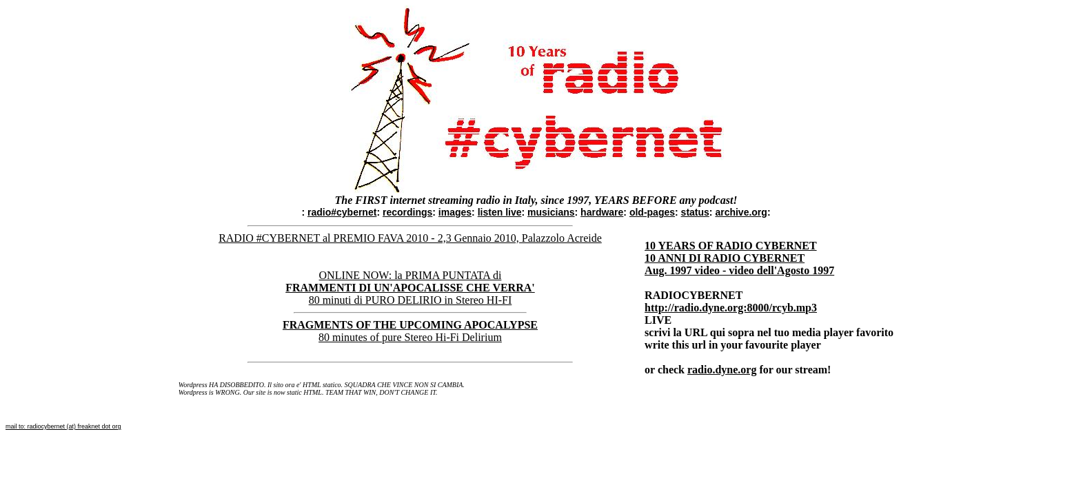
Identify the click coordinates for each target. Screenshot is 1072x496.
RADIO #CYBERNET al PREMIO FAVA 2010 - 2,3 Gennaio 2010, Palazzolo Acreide (410, 238)
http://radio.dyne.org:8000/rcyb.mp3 (731, 307)
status (695, 212)
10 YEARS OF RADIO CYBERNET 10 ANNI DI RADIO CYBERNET (731, 252)
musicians (550, 212)
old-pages (652, 212)
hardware (601, 212)
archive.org (741, 212)
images (455, 212)
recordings (407, 212)
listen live (500, 212)
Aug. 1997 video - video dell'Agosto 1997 (739, 270)
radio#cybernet (341, 212)
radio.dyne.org (721, 369)
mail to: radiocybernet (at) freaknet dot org (63, 426)
